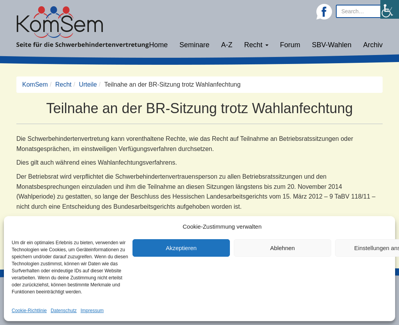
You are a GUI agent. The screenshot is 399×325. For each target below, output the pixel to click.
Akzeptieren (181, 248)
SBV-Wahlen (331, 45)
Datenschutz (64, 310)
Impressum (92, 310)
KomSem (35, 84)
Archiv (373, 45)
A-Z (227, 45)
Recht (256, 45)
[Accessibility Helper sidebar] (389, 9)
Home (158, 45)
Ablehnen (282, 248)
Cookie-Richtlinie (29, 310)
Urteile (88, 84)
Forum (290, 45)
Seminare (195, 45)
